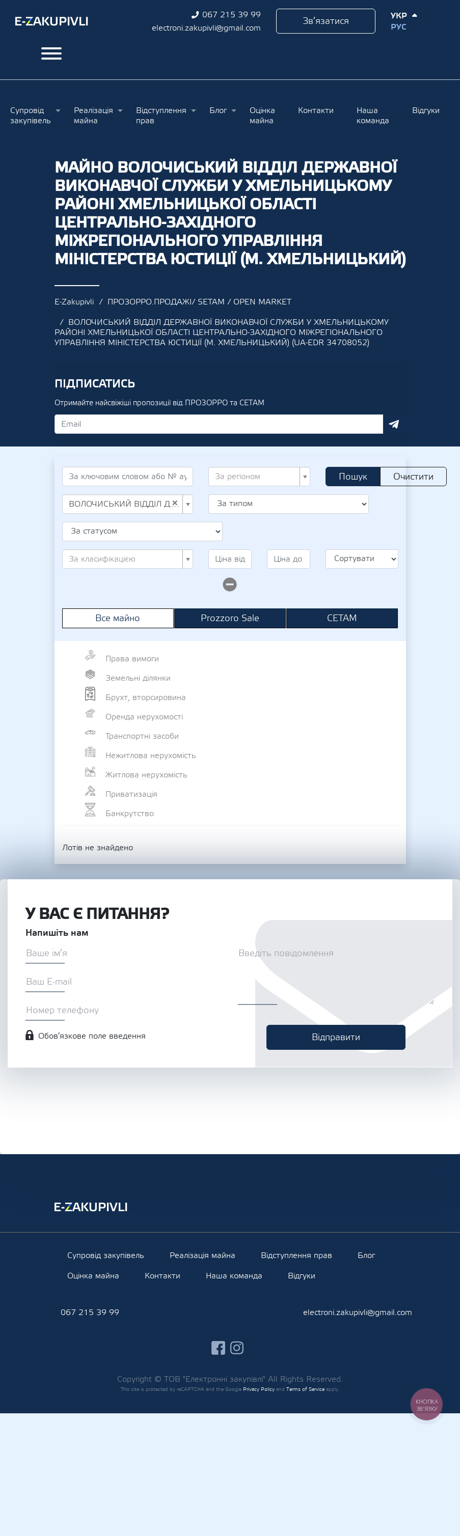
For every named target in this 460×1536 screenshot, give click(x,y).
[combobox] (259, 476)
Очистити (413, 477)
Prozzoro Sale (230, 618)
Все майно (117, 618)
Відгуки (426, 110)
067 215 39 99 (231, 15)
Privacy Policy (259, 1389)
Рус (398, 27)
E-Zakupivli (74, 302)
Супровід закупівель (30, 115)
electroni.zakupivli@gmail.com (206, 28)
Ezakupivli (51, 21)
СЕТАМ (342, 618)
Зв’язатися (326, 21)
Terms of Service (305, 1389)
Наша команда (373, 115)
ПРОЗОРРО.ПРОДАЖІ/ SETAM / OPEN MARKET (199, 302)
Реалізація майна (93, 115)
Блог (218, 110)
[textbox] (256, 476)
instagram (237, 1348)
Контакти (316, 110)
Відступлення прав (161, 115)
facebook (218, 1348)
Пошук (353, 477)
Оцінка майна (262, 115)
